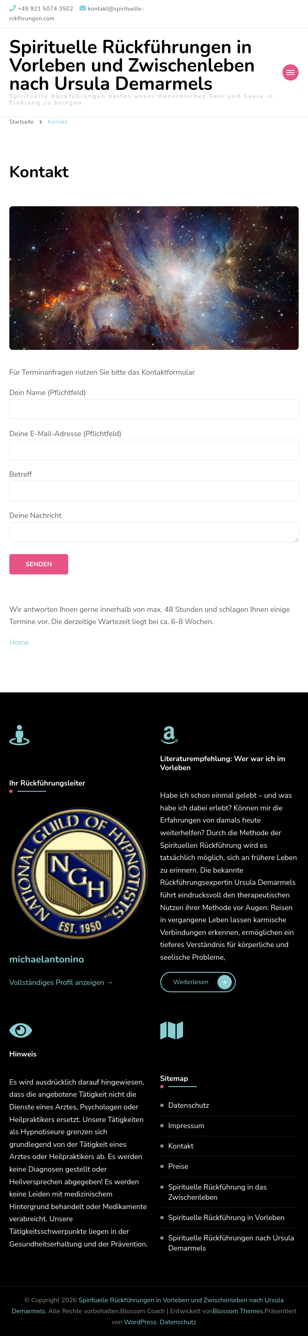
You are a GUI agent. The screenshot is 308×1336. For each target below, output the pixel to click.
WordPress (140, 1322)
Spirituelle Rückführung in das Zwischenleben (217, 1192)
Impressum (186, 1126)
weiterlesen (191, 982)
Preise (178, 1166)
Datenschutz (188, 1105)
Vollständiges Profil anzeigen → (61, 982)
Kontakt (181, 1146)
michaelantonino (46, 959)
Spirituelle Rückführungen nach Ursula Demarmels (231, 1243)
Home (19, 642)
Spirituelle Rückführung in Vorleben (226, 1217)
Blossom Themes (238, 1311)
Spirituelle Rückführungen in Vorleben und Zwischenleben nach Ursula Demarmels (132, 65)
